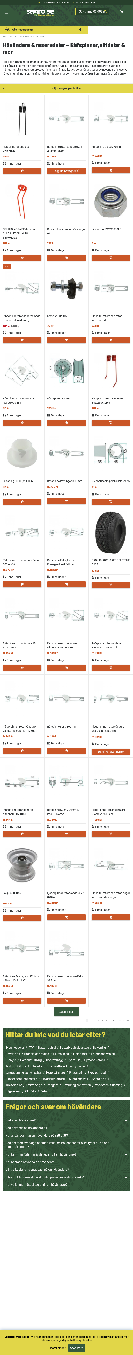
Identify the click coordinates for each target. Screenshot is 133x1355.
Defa (43, 1091)
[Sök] (92, 11)
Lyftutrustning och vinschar (24, 1073)
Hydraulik (73, 1060)
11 (120, 1020)
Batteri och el (47, 1048)
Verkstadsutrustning (108, 1085)
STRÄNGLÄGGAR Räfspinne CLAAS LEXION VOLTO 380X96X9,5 (19, 233)
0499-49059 (89, 2)
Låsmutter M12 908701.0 (106, 229)
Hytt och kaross (94, 1060)
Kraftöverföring (64, 1066)
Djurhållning (61, 1054)
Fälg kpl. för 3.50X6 (58, 398)
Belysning (99, 1048)
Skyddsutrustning (53, 1079)
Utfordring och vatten (77, 1085)
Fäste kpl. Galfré (57, 316)
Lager (81, 1066)
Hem (5, 36)
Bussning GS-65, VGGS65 (18, 481)
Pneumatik (76, 1073)
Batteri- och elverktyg (74, 1048)
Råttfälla (30, 1091)
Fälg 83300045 (12, 893)
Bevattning (13, 1054)
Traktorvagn (34, 1085)
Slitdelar (14, 36)
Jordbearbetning (38, 1066)
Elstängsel (80, 1054)
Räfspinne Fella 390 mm (61, 726)
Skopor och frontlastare (21, 1079)
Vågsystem (13, 1091)
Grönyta (11, 1060)
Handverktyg (54, 1060)
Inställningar (58, 1348)
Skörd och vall (27, 36)
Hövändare (41, 36)
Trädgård (52, 1085)
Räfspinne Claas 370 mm (107, 146)
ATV (31, 1048)
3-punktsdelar (15, 1048)
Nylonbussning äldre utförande (111, 481)
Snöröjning (99, 1079)
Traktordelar (14, 1085)
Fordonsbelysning (103, 1054)
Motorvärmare (55, 1073)
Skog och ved (97, 1073)
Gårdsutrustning (31, 1060)
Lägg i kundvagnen (65, 171)
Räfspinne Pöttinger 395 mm (64, 481)
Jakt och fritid (14, 1066)
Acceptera (76, 1348)
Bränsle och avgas (36, 1054)
